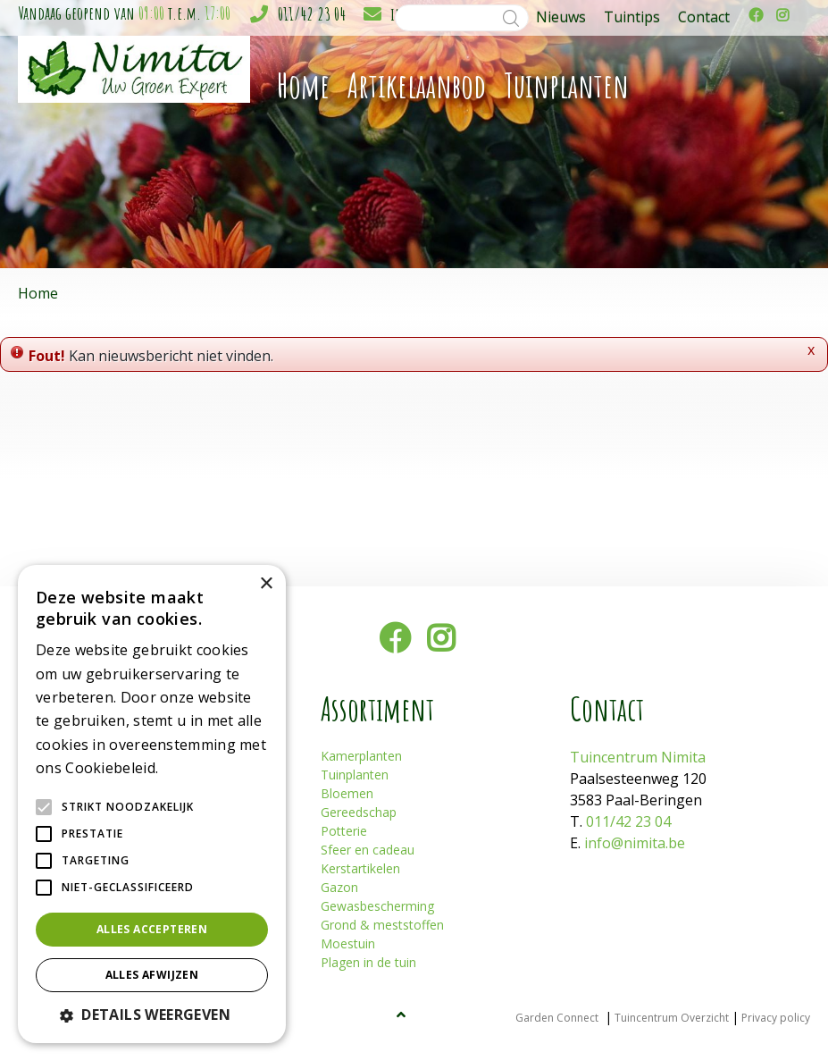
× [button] (265, 584)
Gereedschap (359, 812)
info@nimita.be (634, 843)
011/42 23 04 (312, 14)
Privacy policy (775, 1017)
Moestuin (348, 943)
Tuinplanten (355, 774)
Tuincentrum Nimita (638, 757)
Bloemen (347, 793)
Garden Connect (556, 1017)
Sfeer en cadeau (367, 849)
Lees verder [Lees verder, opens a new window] (193, 769)
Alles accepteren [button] (151, 929)
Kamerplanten (361, 755)
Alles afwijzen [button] (152, 974)
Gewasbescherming (377, 905)
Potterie (344, 830)
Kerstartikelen (360, 868)
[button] (152, 1014)
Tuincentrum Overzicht (672, 1017)
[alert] (152, 804)
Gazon (339, 887)
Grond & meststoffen (382, 924)
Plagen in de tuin (368, 962)
